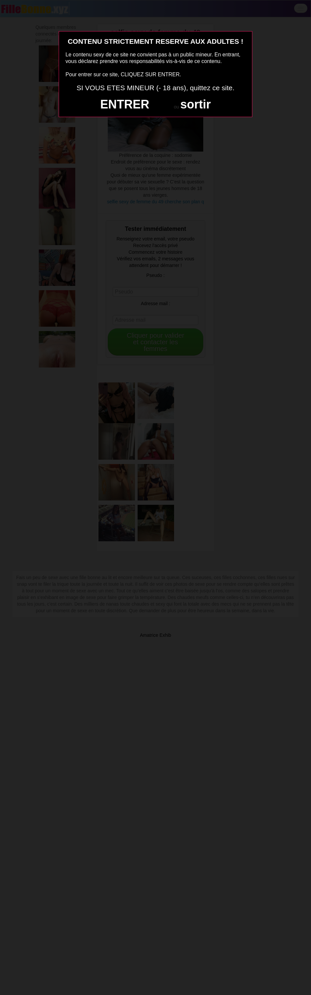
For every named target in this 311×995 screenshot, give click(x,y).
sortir (195, 104)
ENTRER (124, 104)
